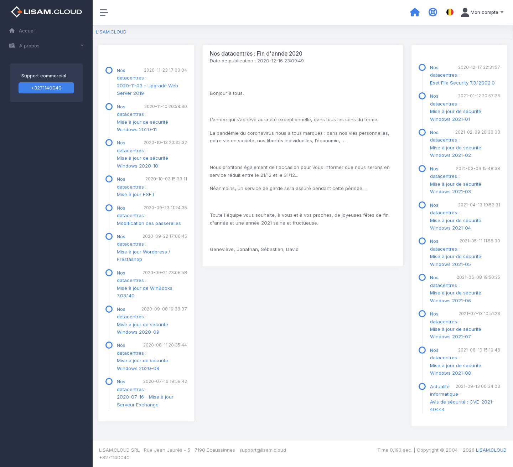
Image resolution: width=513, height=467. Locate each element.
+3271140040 (46, 88)
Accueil (22, 31)
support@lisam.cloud (262, 450)
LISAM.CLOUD (111, 32)
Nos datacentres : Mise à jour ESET (136, 186)
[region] (46, 233)
